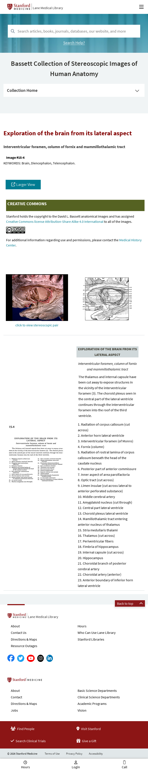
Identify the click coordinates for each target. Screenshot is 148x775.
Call (124, 767)
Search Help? (74, 42)
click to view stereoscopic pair (37, 325)
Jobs (14, 710)
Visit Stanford (88, 729)
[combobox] (74, 31)
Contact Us (18, 632)
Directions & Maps (24, 639)
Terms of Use (52, 753)
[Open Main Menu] (141, 7)
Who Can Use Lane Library (96, 632)
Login (76, 767)
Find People (22, 729)
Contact (16, 697)
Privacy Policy (74, 753)
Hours (82, 626)
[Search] (13, 31)
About (15, 626)
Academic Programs (92, 703)
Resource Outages (24, 646)
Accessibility (96, 753)
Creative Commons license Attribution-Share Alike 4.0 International (54, 221)
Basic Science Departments (97, 690)
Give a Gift (86, 741)
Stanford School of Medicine (49, 681)
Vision (82, 710)
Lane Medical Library (48, 8)
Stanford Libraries (91, 639)
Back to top (130, 603)
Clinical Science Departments (99, 697)
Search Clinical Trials (28, 741)
